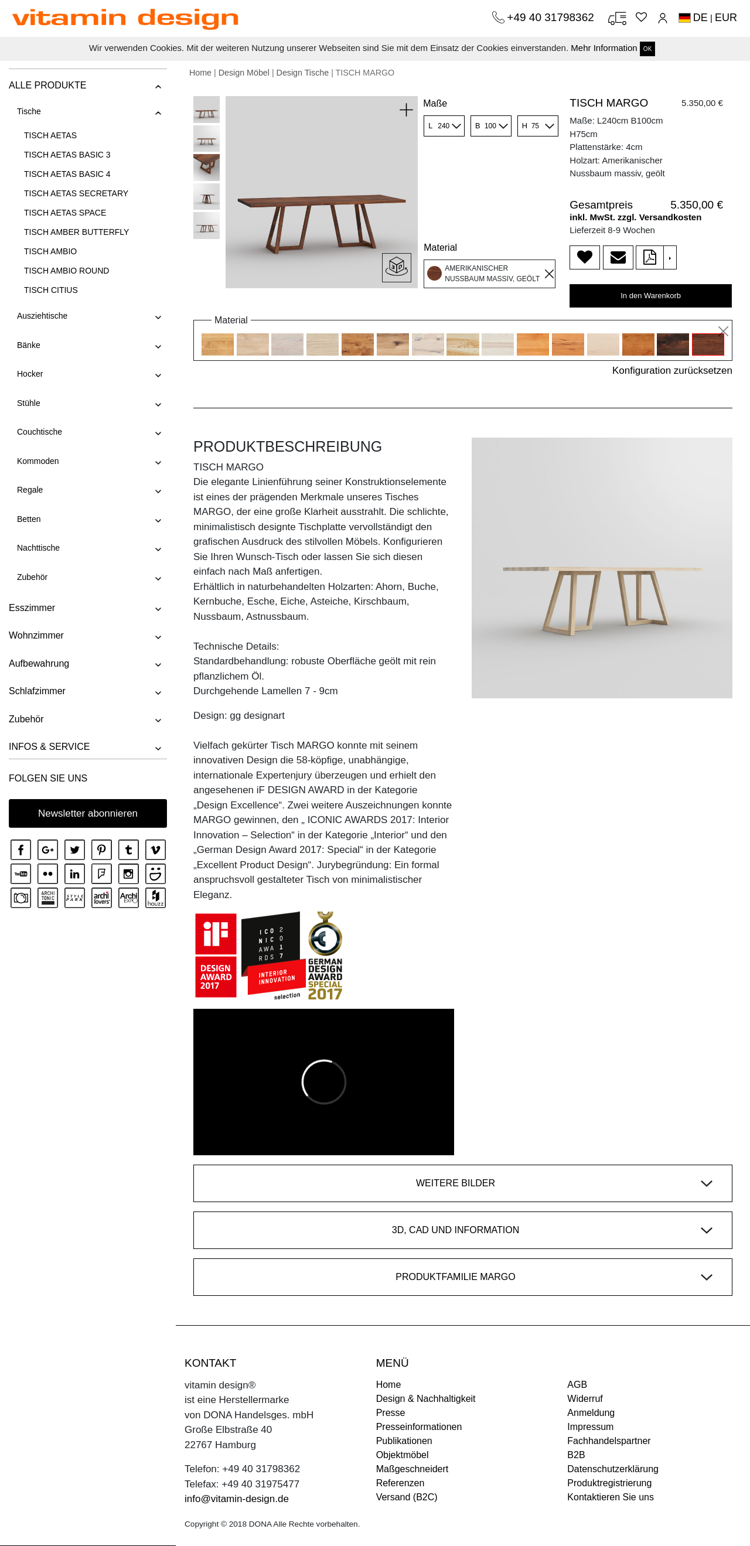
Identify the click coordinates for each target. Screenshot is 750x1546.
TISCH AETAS (50, 135)
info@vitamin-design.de (237, 1498)
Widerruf (584, 1399)
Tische (29, 111)
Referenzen (400, 1483)
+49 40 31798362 (552, 17)
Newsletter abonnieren (88, 813)
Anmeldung (591, 1413)
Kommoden (38, 461)
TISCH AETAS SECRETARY (76, 193)
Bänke (28, 345)
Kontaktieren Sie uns (610, 1497)
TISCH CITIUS (51, 290)
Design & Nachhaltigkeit (426, 1399)
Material (440, 247)
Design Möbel (244, 72)
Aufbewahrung (39, 663)
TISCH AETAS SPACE (65, 212)
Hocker (30, 373)
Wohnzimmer (36, 635)
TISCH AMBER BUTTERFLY (76, 232)
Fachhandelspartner (608, 1441)
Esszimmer (32, 608)
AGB (577, 1385)
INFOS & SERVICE (49, 747)
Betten (28, 519)
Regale (30, 489)
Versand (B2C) (407, 1497)
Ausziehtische (42, 315)
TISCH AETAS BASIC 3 (67, 154)
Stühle (28, 403)
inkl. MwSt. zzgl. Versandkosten (635, 217)
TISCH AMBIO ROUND (66, 270)
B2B (576, 1455)
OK (647, 49)
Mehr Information (604, 48)
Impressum (590, 1427)
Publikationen (404, 1441)
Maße (435, 103)
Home (200, 72)
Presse (390, 1413)
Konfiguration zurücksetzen (672, 370)
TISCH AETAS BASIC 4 (67, 174)
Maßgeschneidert (412, 1469)
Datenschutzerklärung (613, 1469)
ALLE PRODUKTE (47, 85)
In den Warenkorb (651, 295)
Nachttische (38, 547)
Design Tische (303, 72)
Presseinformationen (419, 1427)
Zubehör (32, 577)
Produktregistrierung (609, 1483)
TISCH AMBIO (50, 251)
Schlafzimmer (37, 691)
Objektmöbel (402, 1455)
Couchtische (39, 431)
